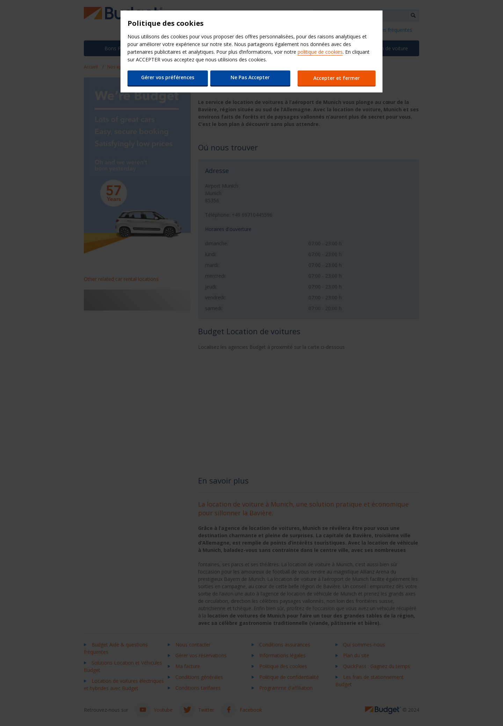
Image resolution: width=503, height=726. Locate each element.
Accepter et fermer (337, 78)
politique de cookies (320, 51)
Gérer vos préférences (167, 77)
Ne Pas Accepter (249, 77)
